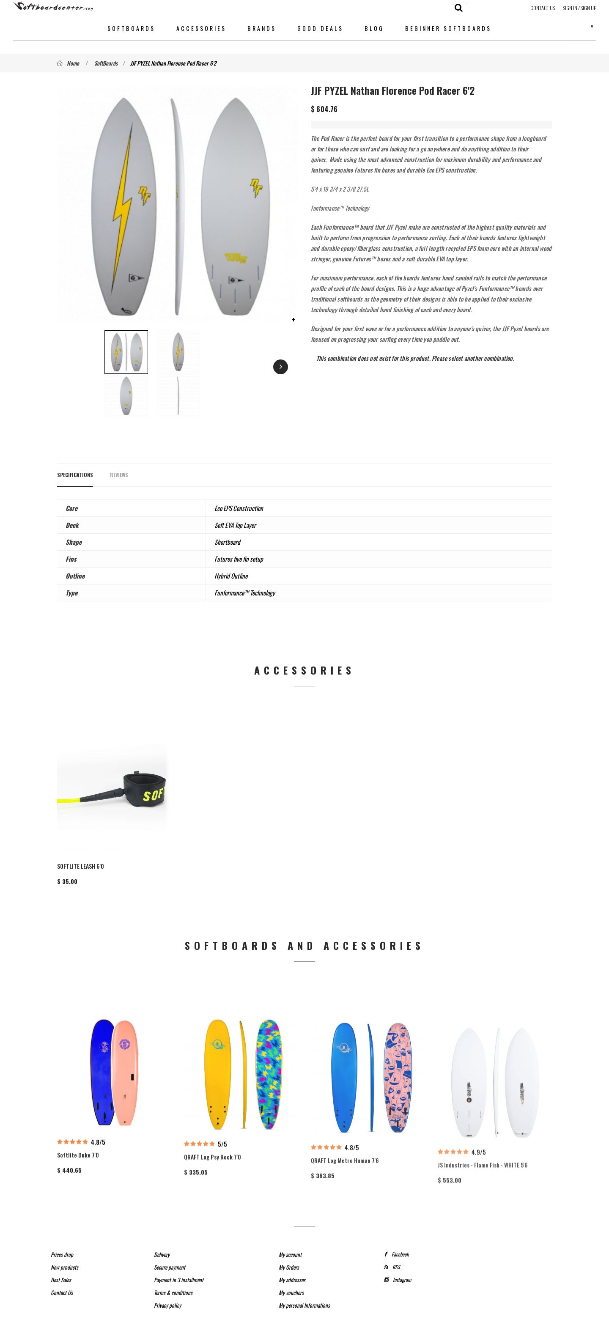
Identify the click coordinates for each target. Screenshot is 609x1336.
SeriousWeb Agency (367, 1326)
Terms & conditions (173, 1277)
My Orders (289, 1252)
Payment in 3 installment (178, 1264)
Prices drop (62, 1239)
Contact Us (542, 7)
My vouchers (291, 1277)
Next (249, 367)
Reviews (119, 474)
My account (290, 1239)
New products (64, 1252)
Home (68, 63)
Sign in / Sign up (579, 7)
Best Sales (61, 1264)
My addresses (292, 1264)
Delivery (162, 1239)
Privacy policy (167, 1290)
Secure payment (169, 1252)
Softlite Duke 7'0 (78, 1180)
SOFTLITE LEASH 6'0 (80, 858)
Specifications (75, 474)
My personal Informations (304, 1290)
